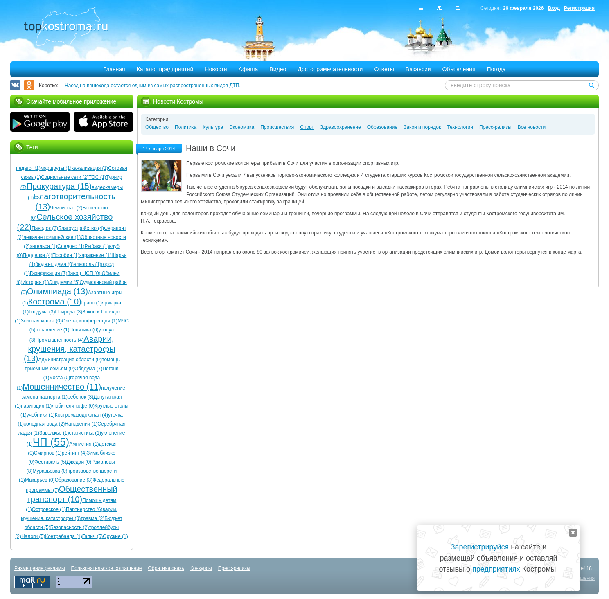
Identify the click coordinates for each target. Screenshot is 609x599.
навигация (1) (36, 406)
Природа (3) (68, 312)
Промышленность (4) (59, 340)
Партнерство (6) (84, 509)
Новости (216, 69)
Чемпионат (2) (66, 208)
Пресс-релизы (495, 127)
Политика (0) (84, 330)
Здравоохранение (340, 127)
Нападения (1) (81, 424)
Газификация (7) (48, 273)
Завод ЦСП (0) (83, 273)
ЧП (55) (51, 442)
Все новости (532, 127)
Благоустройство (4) (81, 228)
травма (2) (92, 518)
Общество (157, 127)
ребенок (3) (80, 397)
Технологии (460, 127)
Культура (213, 127)
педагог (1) (28, 168)
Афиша (248, 69)
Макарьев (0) (40, 480)
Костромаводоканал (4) (81, 415)
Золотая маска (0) (41, 321)
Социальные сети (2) (65, 177)
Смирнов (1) (48, 453)
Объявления (459, 69)
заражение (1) (95, 255)
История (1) (36, 282)
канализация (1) (90, 168)
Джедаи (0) (78, 462)
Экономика (241, 127)
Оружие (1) (115, 536)
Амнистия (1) (84, 444)
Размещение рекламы (39, 568)
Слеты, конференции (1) (89, 321)
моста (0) (59, 378)
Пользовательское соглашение (106, 568)
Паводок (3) (45, 228)
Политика (185, 127)
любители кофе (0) (73, 406)
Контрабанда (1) (63, 536)
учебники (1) (41, 415)
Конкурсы (201, 568)
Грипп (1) (91, 303)
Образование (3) (73, 480)
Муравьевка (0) (49, 471)
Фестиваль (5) (50, 462)
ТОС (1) (97, 177)
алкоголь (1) (88, 264)
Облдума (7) (88, 369)
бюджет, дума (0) (54, 264)
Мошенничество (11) (62, 386)
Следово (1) (71, 246)
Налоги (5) (33, 536)
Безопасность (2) (69, 527)
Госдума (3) (42, 312)
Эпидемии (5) (64, 282)
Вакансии (418, 69)
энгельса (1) (43, 246)
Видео (277, 69)
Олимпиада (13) (57, 291)
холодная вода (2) (44, 424)
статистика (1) (85, 433)
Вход (554, 8)
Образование (382, 127)
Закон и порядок (422, 127)
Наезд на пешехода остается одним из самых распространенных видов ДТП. (153, 85)
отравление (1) (53, 330)
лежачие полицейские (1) (52, 237)
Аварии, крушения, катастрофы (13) (69, 348)
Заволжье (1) (54, 433)
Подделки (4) (37, 255)
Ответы (384, 69)
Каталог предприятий (165, 69)
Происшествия (277, 127)
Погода (496, 69)
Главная (114, 69)
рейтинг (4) (74, 453)
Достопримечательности (330, 69)
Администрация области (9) (69, 360)
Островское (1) (49, 509)
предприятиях (496, 569)
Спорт (307, 127)
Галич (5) (92, 536)
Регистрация (579, 8)
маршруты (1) (56, 168)
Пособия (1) (65, 255)
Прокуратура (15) (59, 186)
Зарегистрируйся (480, 547)
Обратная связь (166, 568)
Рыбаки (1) (97, 246)
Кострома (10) (54, 301)
